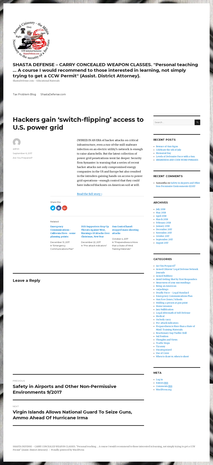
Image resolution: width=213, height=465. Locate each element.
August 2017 (162, 243)
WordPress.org (164, 389)
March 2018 (162, 219)
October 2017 (162, 236)
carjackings (162, 289)
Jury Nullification (164, 309)
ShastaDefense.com (53, 94)
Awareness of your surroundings (173, 282)
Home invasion (164, 306)
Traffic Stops (163, 343)
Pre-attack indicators (167, 323)
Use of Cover (162, 353)
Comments (164, 386)
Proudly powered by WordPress (67, 450)
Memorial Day (163, 153)
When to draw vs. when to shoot (172, 356)
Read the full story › (89, 193)
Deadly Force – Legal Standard (172, 292)
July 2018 (160, 209)
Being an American (166, 286)
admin (16, 149)
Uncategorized (164, 349)
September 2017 (164, 239)
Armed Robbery (164, 276)
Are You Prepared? (23, 157)
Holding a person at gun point (172, 302)
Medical (160, 316)
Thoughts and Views (166, 339)
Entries (162, 383)
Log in (159, 379)
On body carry (163, 319)
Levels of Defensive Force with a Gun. (175, 156)
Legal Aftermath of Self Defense (173, 313)
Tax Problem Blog (24, 94)
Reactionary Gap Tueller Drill (171, 333)
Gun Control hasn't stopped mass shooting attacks (125, 230)
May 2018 (161, 212)
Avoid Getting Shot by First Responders (176, 279)
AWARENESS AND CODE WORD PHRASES (177, 160)
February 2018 (163, 222)
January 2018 (163, 226)
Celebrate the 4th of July (168, 149)
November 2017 (164, 232)
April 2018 (161, 216)
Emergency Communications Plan (174, 296)
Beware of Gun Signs (167, 146)
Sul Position (162, 336)
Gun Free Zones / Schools (169, 299)
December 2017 (164, 229)
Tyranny (160, 346)
